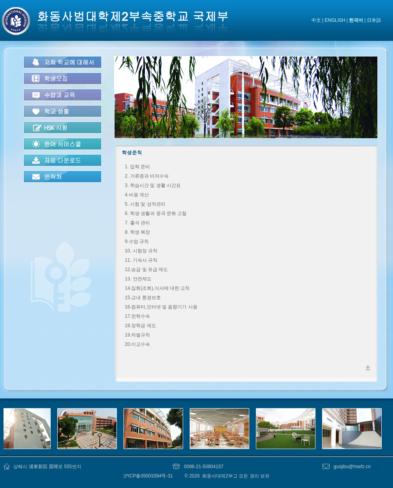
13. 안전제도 (138, 279)
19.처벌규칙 (137, 335)
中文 (316, 20)
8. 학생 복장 (137, 232)
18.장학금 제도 (140, 325)
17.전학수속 (137, 316)
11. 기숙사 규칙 (141, 260)
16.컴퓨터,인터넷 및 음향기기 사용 (161, 307)
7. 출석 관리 (137, 223)
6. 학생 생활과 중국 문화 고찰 (156, 213)
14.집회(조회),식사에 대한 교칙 (157, 288)
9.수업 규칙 (137, 241)
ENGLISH (335, 20)
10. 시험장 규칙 (141, 251)
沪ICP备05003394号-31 (148, 476)
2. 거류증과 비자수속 (147, 176)
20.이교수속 (137, 344)
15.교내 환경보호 (143, 297)
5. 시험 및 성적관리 (145, 204)
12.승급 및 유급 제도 (146, 269)
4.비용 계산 (137, 194)
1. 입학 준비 (137, 166)
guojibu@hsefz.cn (352, 466)
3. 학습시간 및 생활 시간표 (153, 185)
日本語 (374, 20)
